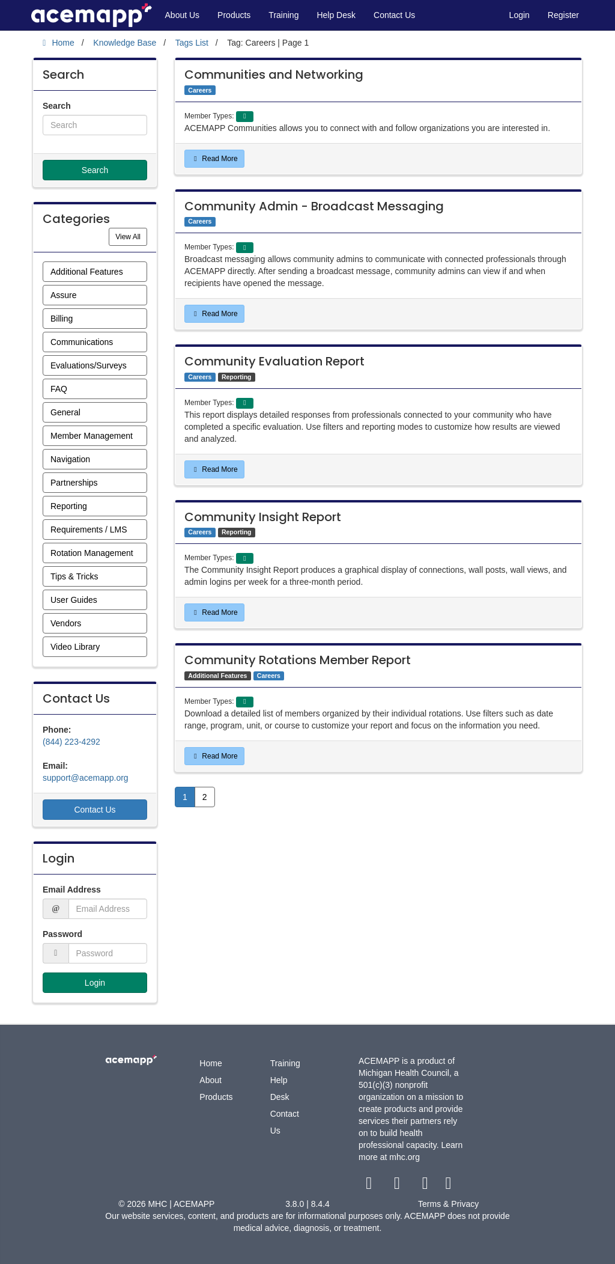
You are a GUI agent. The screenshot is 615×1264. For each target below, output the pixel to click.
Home (210, 1063)
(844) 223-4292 (71, 741)
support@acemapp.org (86, 778)
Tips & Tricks (74, 576)
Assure (63, 295)
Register (563, 15)
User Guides (73, 600)
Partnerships (74, 482)
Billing (61, 318)
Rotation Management (91, 553)
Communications (81, 342)
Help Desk (336, 15)
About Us (182, 15)
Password (62, 934)
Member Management (91, 436)
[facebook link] (370, 1186)
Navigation (70, 459)
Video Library (75, 647)
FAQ (58, 389)
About (210, 1080)
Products (233, 15)
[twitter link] (398, 1186)
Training (283, 15)
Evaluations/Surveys (88, 365)
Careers (199, 90)
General (65, 412)
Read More (214, 158)
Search (57, 106)
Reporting (68, 506)
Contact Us (394, 15)
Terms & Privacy (448, 1204)
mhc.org (404, 1157)
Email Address (72, 889)
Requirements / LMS (88, 529)
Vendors (65, 623)
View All (131, 236)
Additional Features (86, 271)
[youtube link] (426, 1186)
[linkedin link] (448, 1186)
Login (519, 15)
